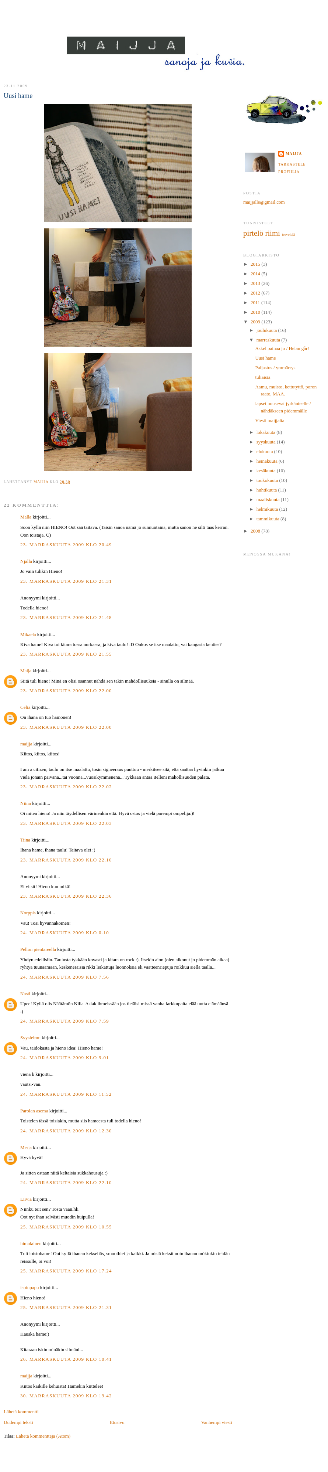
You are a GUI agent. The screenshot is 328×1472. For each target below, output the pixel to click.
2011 (256, 302)
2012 (256, 293)
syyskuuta (267, 442)
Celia (25, 707)
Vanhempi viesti (216, 1422)
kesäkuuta (267, 470)
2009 (256, 321)
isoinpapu (29, 1287)
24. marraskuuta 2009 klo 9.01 (64, 1057)
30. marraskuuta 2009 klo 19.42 (66, 1395)
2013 (256, 283)
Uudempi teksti (18, 1422)
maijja (26, 744)
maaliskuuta (269, 499)
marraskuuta (269, 340)
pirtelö (253, 233)
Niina (25, 803)
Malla (25, 517)
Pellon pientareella (38, 949)
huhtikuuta (267, 490)
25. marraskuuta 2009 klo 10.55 (66, 1227)
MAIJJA (164, 30)
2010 (256, 312)
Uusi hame (265, 358)
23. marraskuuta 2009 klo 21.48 (66, 617)
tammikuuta (268, 518)
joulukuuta (267, 330)
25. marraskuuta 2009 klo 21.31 (66, 1307)
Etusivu (117, 1422)
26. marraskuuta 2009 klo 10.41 (66, 1359)
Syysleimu (30, 1037)
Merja (26, 1147)
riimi (272, 233)
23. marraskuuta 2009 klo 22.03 (66, 823)
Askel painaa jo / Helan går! (282, 348)
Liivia (26, 1199)
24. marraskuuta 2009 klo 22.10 (66, 1182)
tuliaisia (262, 377)
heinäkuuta (268, 461)
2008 (256, 531)
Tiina (25, 840)
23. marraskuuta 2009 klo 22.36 (66, 896)
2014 (256, 273)
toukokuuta (268, 480)
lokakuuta (267, 432)
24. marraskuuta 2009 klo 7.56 (64, 977)
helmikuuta (268, 509)
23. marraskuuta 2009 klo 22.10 (66, 860)
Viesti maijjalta (269, 420)
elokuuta (265, 451)
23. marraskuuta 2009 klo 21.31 (66, 581)
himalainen (31, 1243)
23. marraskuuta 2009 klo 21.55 (66, 654)
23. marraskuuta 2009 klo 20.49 (66, 544)
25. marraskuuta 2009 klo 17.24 (66, 1271)
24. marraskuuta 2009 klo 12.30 (66, 1130)
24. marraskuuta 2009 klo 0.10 (64, 932)
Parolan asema (34, 1111)
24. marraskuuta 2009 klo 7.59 (64, 1021)
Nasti (25, 993)
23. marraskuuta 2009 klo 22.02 (66, 786)
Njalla (26, 561)
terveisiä (288, 234)
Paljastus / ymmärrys (275, 367)
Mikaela (28, 634)
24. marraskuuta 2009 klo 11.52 (66, 1094)
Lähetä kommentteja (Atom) (43, 1436)
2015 (256, 264)
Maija (25, 670)
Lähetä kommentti (21, 1411)
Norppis (28, 912)
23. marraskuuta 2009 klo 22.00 (66, 690)
